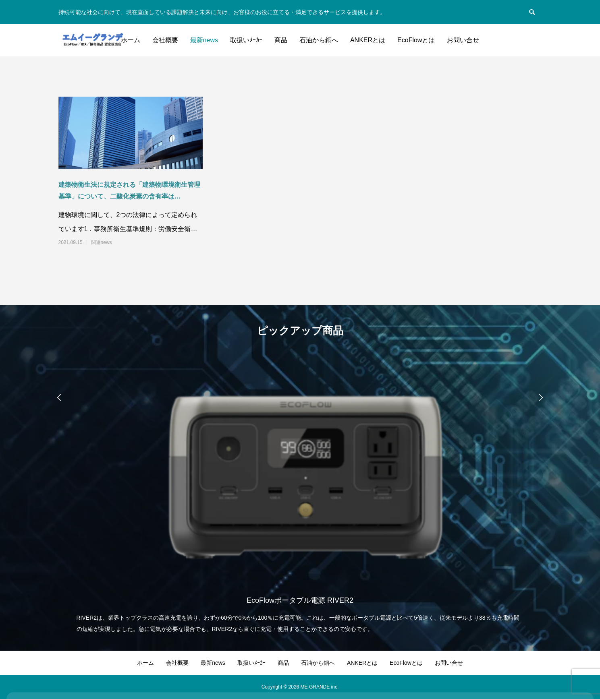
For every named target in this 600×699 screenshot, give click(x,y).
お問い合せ (463, 40)
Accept (562, 670)
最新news (204, 40)
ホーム (130, 40)
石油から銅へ (318, 40)
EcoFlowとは (416, 40)
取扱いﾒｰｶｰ (246, 40)
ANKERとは (367, 40)
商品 (280, 40)
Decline (519, 670)
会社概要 (165, 40)
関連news (101, 242)
